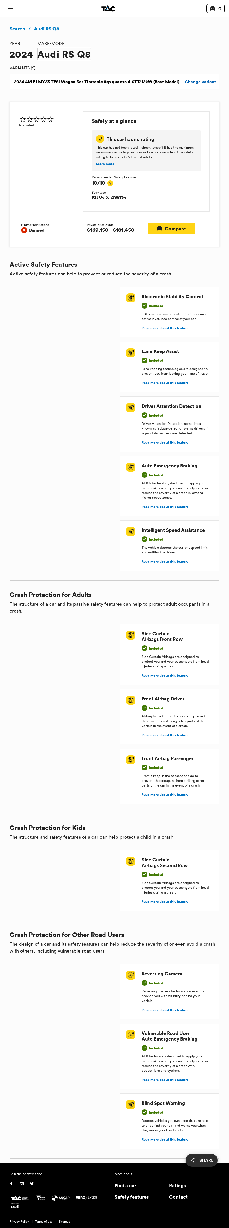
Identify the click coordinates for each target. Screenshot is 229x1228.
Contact (178, 1196)
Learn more (105, 164)
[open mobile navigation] (10, 8)
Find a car (125, 1185)
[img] (48, 119)
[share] (202, 1160)
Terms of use (44, 1221)
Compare (172, 228)
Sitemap (64, 1221)
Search (17, 28)
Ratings (177, 1185)
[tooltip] (110, 183)
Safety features (131, 1196)
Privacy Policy (19, 1221)
